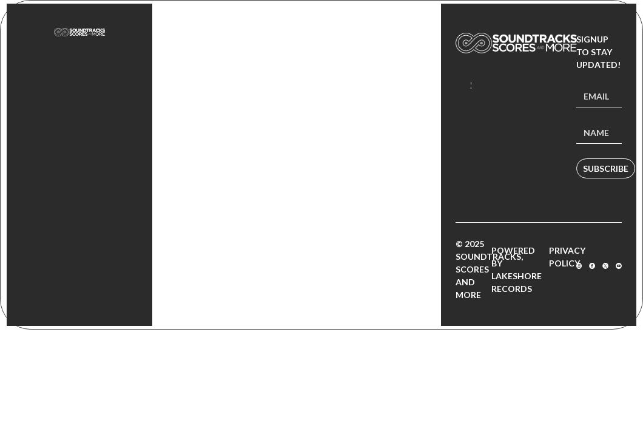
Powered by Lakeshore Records (516, 269)
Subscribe (605, 168)
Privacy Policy (567, 256)
